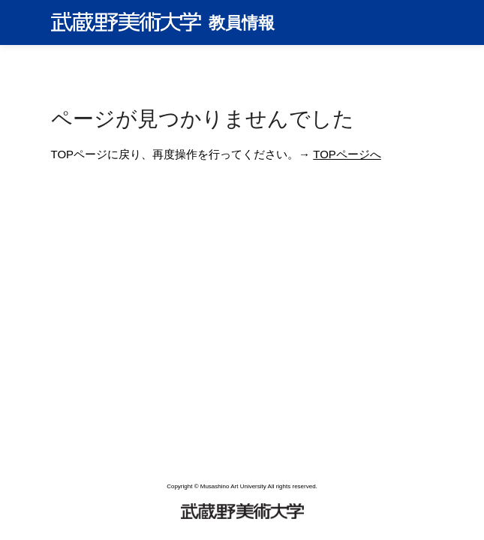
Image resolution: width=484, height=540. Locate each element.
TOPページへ (347, 154)
